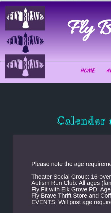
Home (87, 70)
